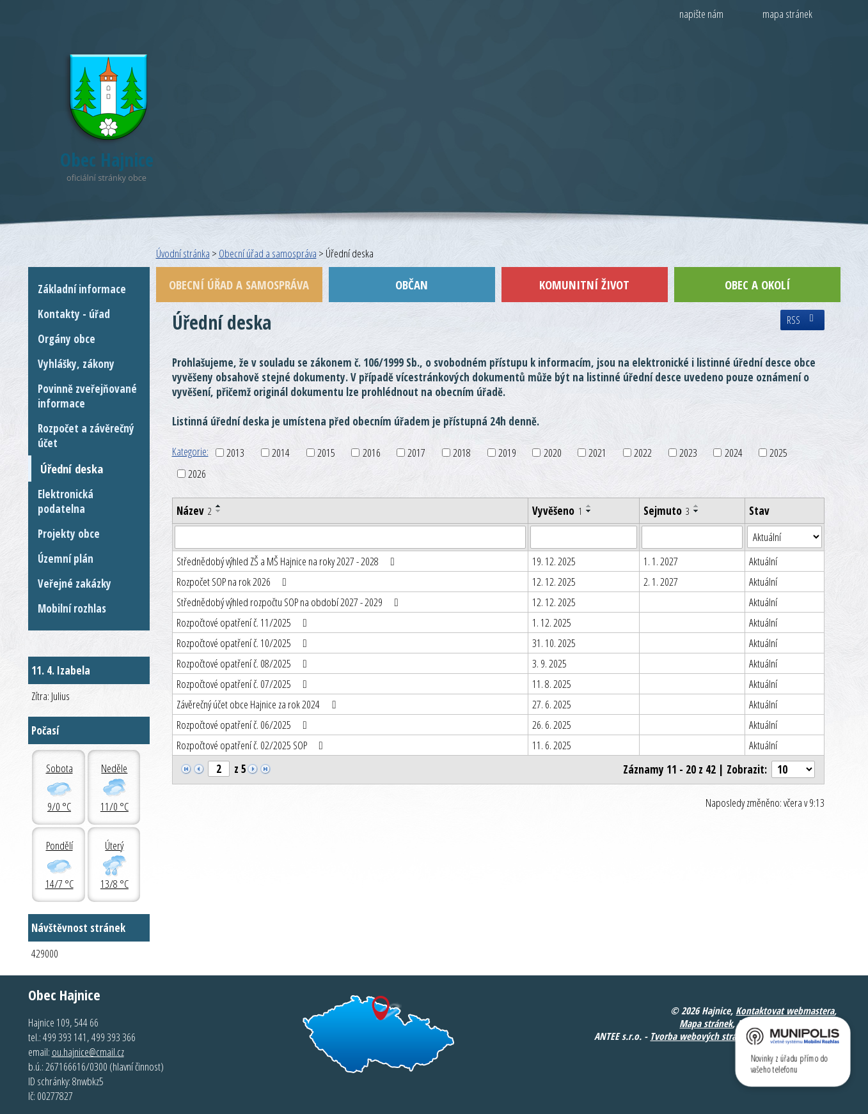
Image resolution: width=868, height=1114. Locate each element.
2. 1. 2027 (660, 581)
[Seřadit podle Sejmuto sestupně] (697, 511)
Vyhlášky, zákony (76, 363)
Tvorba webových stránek (700, 1036)
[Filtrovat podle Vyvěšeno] (583, 537)
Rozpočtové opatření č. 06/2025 (244, 724)
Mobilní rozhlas (72, 608)
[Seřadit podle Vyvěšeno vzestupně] (589, 505)
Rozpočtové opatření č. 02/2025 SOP (252, 745)
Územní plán (65, 558)
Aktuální (763, 561)
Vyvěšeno (557, 510)
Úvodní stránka (183, 253)
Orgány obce (66, 339)
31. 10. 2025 (554, 643)
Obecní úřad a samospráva (268, 253)
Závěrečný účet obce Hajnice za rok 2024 (259, 704)
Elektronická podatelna (65, 501)
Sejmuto (666, 510)
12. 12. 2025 (554, 581)
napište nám (701, 13)
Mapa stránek (705, 1023)
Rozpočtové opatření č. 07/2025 (244, 683)
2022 (643, 452)
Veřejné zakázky (74, 583)
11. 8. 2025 (551, 683)
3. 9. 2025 (549, 663)
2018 (462, 452)
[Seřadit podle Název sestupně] (219, 511)
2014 (281, 452)
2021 (597, 452)
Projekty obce (69, 533)
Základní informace (82, 289)
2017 (416, 452)
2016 (372, 452)
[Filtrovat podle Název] (350, 537)
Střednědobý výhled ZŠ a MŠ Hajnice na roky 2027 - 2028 (288, 561)
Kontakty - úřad (74, 314)
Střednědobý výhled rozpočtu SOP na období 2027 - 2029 (290, 602)
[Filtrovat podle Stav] (784, 537)
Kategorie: (190, 451)
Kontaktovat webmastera (785, 1010)
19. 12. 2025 (554, 561)
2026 (197, 473)
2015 (326, 452)
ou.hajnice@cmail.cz (88, 1051)
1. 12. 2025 (551, 622)
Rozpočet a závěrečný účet (86, 435)
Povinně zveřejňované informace (87, 396)
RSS (802, 320)
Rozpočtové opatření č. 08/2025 (244, 663)
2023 (688, 452)
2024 (734, 452)
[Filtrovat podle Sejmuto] (692, 537)
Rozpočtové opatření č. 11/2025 (244, 622)
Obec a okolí (757, 285)
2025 (778, 452)
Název (194, 510)
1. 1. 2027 (660, 561)
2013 (235, 452)
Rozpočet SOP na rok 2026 (234, 581)
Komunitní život (584, 285)
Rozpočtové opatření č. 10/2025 (244, 643)
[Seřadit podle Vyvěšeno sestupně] (589, 511)
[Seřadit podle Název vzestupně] (219, 505)
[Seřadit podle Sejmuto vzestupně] (697, 505)
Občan (411, 285)
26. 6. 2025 (551, 724)
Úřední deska (71, 469)
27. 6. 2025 (551, 704)
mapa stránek (787, 13)
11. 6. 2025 (551, 745)
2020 (553, 452)
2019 (507, 452)
